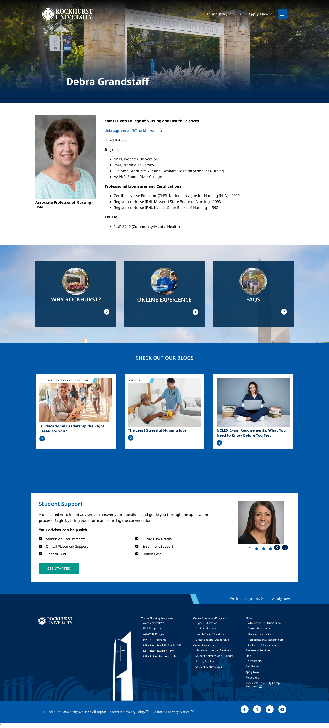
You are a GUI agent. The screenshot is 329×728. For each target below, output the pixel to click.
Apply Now (252, 672)
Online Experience (204, 645)
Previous (277, 547)
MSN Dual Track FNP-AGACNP (162, 645)
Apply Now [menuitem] (258, 14)
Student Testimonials (208, 667)
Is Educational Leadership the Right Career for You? (71, 429)
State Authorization (260, 634)
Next (285, 547)
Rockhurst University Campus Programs (264, 684)
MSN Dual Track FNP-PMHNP (161, 651)
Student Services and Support (214, 656)
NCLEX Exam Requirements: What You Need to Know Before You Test (251, 433)
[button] (59, 568)
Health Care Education (209, 634)
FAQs (248, 618)
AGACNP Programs (155, 634)
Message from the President (213, 650)
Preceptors (252, 677)
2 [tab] (257, 549)
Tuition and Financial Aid (263, 645)
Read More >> (42, 438)
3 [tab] (264, 549)
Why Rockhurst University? (264, 623)
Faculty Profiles (205, 661)
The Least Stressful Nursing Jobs (157, 430)
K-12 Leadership (205, 628)
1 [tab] (251, 549)
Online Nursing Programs (157, 618)
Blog (248, 656)
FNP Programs (152, 628)
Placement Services (257, 650)
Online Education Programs (210, 618)
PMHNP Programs (154, 640)
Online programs (245, 598)
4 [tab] (271, 549)
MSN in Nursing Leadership (160, 656)
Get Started (252, 666)
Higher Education (206, 623)
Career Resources (259, 628)
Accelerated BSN (154, 623)
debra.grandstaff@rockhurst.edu (133, 130)
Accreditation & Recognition (265, 640)
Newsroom (255, 661)
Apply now (281, 598)
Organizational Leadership (212, 640)
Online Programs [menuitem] (221, 14)
